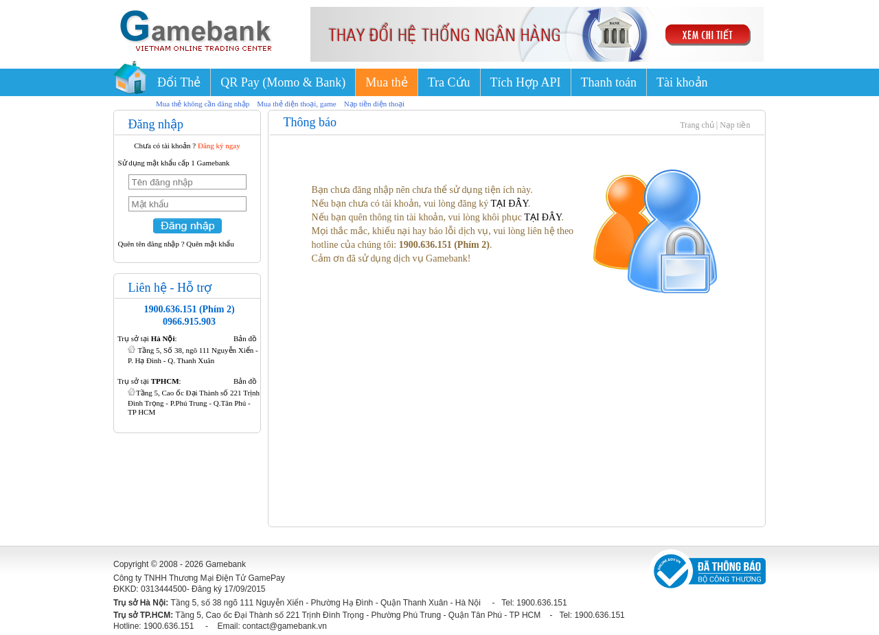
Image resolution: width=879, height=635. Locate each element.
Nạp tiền (735, 125)
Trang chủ (697, 125)
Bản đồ (245, 338)
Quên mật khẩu (209, 244)
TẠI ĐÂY (509, 203)
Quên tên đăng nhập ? (151, 244)
